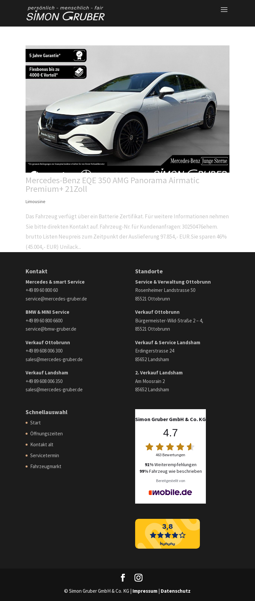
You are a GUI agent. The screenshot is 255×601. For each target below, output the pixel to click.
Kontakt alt (41, 444)
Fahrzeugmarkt (45, 466)
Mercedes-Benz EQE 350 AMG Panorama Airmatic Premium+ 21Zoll (113, 184)
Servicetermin (44, 455)
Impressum (144, 591)
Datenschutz (176, 591)
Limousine (35, 201)
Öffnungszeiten (46, 433)
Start (35, 422)
